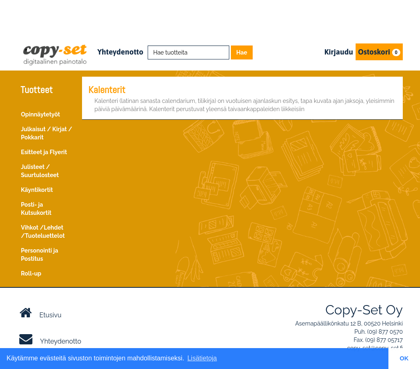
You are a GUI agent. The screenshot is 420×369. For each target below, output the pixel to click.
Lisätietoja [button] (202, 358)
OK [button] (404, 358)
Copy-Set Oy (364, 309)
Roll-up (31, 273)
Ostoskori (379, 51)
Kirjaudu (338, 51)
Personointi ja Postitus (39, 254)
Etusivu (40, 312)
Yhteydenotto (120, 51)
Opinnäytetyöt (40, 114)
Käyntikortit (37, 190)
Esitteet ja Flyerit (44, 152)
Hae (241, 52)
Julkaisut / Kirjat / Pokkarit (46, 133)
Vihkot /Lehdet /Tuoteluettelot (43, 231)
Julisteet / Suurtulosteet (40, 171)
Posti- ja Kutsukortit (36, 208)
